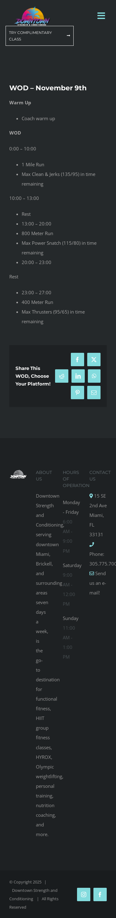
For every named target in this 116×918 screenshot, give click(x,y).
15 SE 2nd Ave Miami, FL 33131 (98, 515)
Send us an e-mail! (97, 583)
